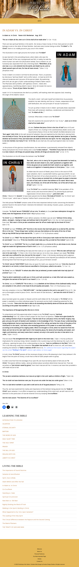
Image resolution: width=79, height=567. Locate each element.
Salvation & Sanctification (11, 474)
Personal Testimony (39, 554)
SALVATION (6, 424)
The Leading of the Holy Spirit (12, 516)
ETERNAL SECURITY (9, 428)
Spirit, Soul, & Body (8, 478)
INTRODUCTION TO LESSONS (12, 420)
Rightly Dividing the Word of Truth (14, 504)
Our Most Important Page (39, 556)
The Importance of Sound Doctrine (14, 470)
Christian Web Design (35, 564)
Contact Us (39, 561)
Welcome (39, 549)
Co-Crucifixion (7, 489)
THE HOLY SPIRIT (8, 443)
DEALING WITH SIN (8, 454)
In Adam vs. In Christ (9, 485)
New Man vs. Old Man (10, 501)
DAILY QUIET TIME (8, 439)
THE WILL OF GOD (8, 450)
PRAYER (5, 447)
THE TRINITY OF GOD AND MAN (13, 527)
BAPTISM (5, 431)
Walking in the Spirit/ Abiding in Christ (15, 508)
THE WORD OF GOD (9, 435)
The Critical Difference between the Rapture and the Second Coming (26, 520)
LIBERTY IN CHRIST (8, 458)
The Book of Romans (9, 523)
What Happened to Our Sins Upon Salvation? (17, 512)
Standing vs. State (8, 493)
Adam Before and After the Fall (13, 482)
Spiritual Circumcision (10, 497)
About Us (39, 551)
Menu (39, 21)
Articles (39, 558)
